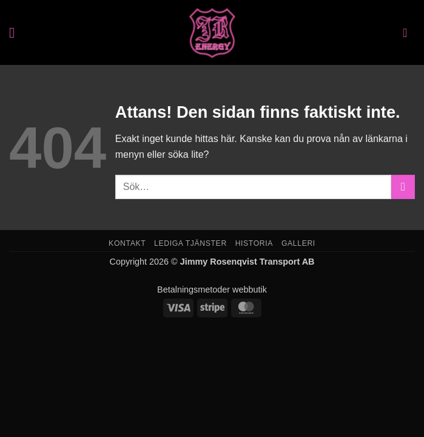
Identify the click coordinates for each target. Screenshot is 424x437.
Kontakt (127, 243)
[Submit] (403, 186)
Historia (254, 243)
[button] (16, 32)
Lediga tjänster (190, 243)
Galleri (298, 243)
